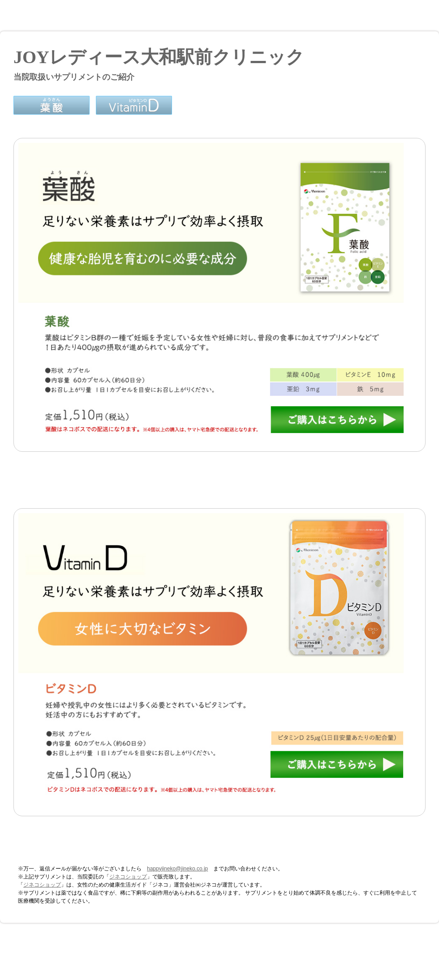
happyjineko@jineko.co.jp (177, 869)
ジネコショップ (128, 877)
